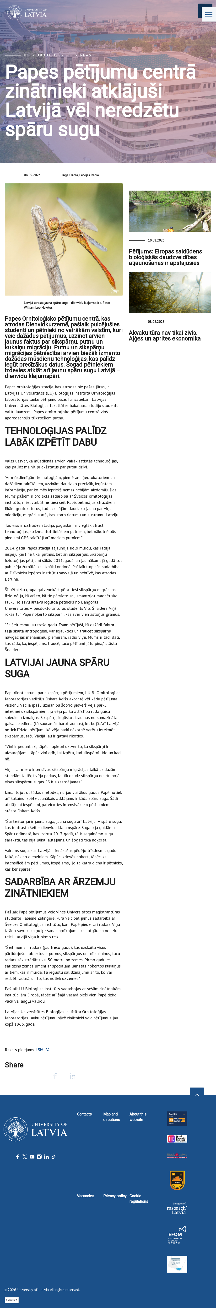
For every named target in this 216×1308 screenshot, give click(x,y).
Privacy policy (115, 1196)
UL (26, 55)
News (86, 55)
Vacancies (85, 1196)
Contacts (84, 1114)
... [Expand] (69, 55)
